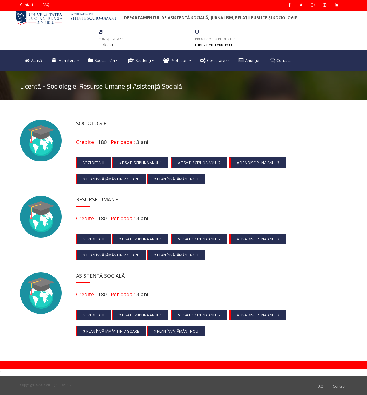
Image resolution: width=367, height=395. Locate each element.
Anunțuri (249, 60)
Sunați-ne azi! (111, 38)
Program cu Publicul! (215, 38)
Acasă (33, 60)
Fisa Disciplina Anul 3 (258, 162)
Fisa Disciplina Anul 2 (199, 162)
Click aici (106, 44)
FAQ (46, 4)
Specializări (103, 60)
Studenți (141, 60)
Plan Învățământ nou (176, 179)
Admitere (65, 60)
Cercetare (214, 60)
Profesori (177, 60)
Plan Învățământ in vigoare (111, 179)
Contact (26, 4)
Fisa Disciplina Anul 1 (140, 162)
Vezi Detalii (93, 162)
